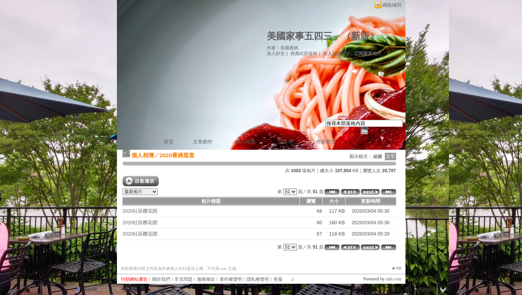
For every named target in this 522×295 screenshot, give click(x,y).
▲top (396, 267)
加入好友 (276, 53)
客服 (278, 279)
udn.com (394, 279)
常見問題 (184, 279)
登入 (395, 289)
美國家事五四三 (299, 36)
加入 (408, 289)
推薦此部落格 (303, 53)
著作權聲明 (231, 279)
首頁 (169, 142)
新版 (360, 36)
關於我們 (161, 279)
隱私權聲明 (258, 279)
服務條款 (206, 279)
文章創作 (202, 142)
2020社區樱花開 (140, 211)
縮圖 (377, 156)
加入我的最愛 (336, 53)
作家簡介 (326, 142)
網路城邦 (392, 5)
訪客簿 (285, 142)
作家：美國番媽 (282, 48)
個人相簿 (245, 142)
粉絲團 (90, 289)
